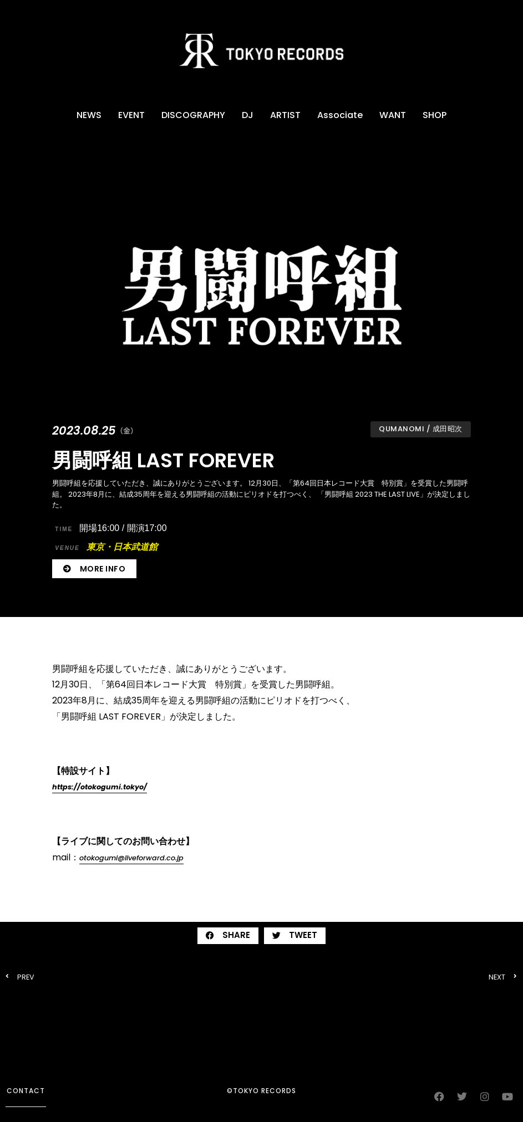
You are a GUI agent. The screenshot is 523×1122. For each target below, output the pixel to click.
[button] (227, 935)
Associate (340, 115)
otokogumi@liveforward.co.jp (131, 858)
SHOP (434, 115)
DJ (247, 115)
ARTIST (285, 115)
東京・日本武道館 (106, 547)
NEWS (89, 115)
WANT (392, 115)
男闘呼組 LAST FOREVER (163, 460)
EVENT (131, 115)
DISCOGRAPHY (193, 115)
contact (26, 1090)
